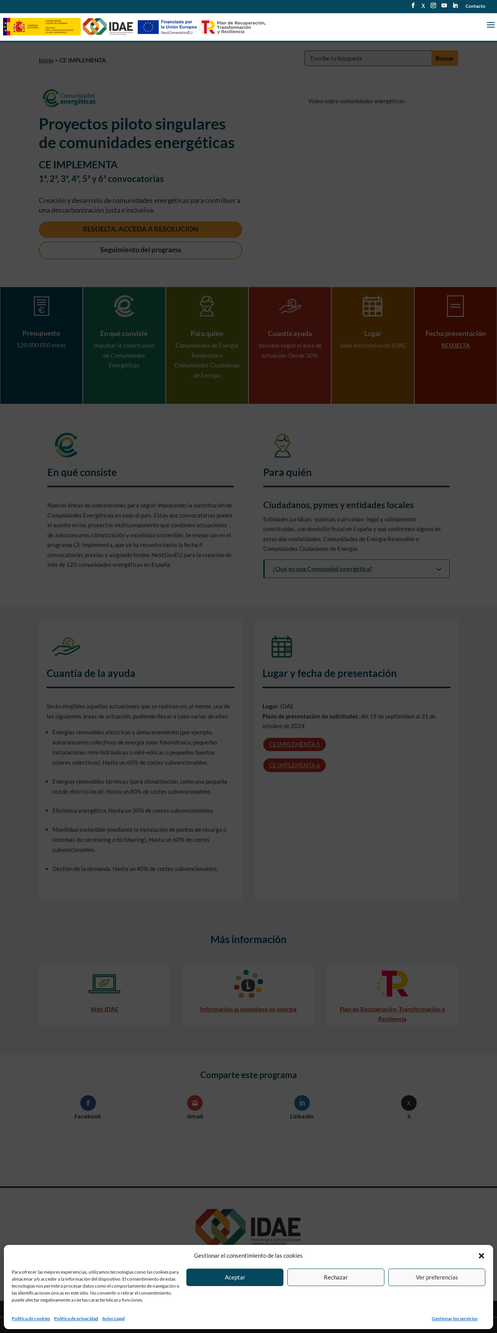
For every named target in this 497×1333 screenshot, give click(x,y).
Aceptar (235, 1277)
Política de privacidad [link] (76, 1318)
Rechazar (336, 1277)
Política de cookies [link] (31, 1318)
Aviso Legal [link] (113, 1318)
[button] (481, 1256)
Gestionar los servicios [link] (455, 1318)
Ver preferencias (437, 1277)
